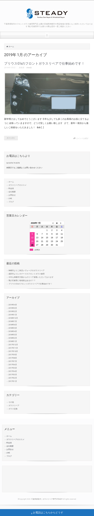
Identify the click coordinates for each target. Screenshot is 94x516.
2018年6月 (12, 325)
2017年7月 (12, 361)
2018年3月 (12, 335)
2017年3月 (12, 375)
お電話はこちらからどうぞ (47, 513)
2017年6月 (12, 365)
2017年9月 (12, 355)
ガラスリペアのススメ (17, 185)
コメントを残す (82, 138)
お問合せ (12, 195)
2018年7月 (12, 321)
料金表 (11, 188)
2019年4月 (12, 305)
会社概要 (12, 192)
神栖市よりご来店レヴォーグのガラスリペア (26, 270)
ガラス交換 (12, 409)
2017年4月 (12, 371)
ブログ (11, 202)
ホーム (11, 46)
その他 (11, 402)
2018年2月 (12, 338)
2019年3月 (12, 308)
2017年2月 (12, 378)
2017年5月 (12, 368)
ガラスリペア (13, 405)
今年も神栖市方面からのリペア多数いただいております (31, 277)
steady (29, 68)
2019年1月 (12, 315)
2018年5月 (12, 328)
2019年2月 (12, 311)
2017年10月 (13, 351)
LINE (10, 198)
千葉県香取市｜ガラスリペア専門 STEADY (46, 499)
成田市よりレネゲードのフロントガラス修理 (26, 274)
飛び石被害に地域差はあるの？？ (21, 280)
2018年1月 (12, 341)
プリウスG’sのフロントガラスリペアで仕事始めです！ (44, 63)
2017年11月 (13, 348)
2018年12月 (13, 318)
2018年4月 (12, 331)
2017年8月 (12, 358)
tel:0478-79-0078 (13, 163)
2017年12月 (13, 345)
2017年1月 (12, 381)
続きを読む (11, 138)
